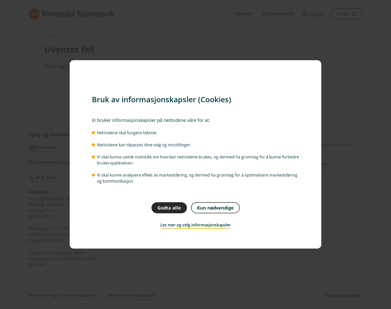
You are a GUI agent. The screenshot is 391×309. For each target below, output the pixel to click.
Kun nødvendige (215, 208)
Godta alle (169, 208)
